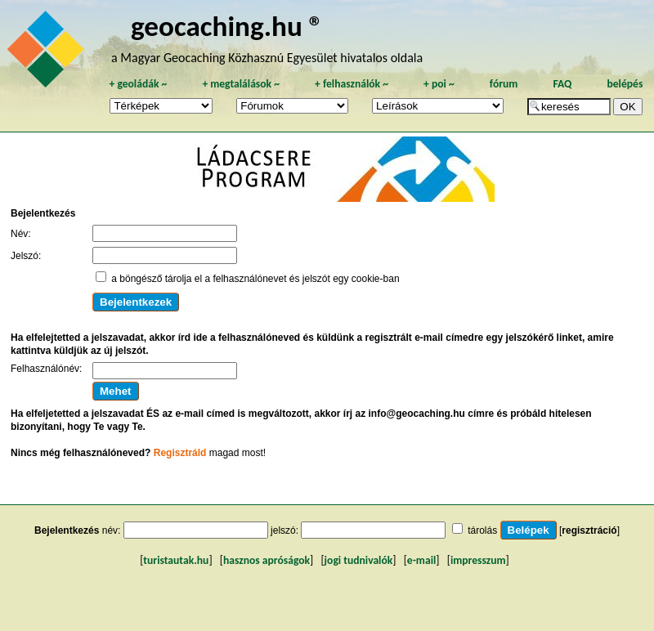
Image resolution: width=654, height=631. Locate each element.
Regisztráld (180, 453)
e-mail (421, 560)
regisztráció (589, 530)
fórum (504, 84)
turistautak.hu (175, 560)
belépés (625, 84)
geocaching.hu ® (227, 25)
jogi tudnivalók (359, 560)
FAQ (562, 84)
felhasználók (351, 84)
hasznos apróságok (266, 560)
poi (439, 84)
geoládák (138, 84)
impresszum (478, 560)
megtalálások (240, 84)
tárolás (482, 530)
